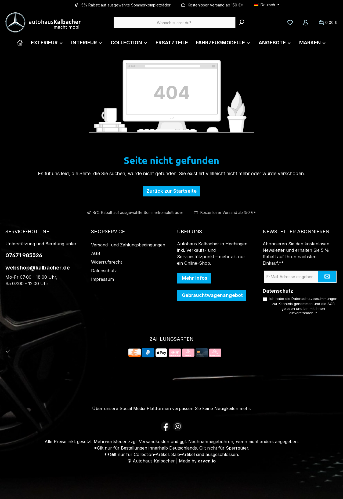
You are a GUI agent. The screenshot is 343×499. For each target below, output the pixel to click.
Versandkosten (154, 441)
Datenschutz (104, 270)
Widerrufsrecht (106, 262)
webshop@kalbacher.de (37, 267)
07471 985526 (23, 255)
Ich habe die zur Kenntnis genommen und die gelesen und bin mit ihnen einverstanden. (303, 305)
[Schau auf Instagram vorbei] (178, 426)
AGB (95, 253)
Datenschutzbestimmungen (314, 298)
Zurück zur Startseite (171, 191)
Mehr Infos (193, 278)
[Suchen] (241, 22)
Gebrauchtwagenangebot (211, 295)
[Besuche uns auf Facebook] (166, 426)
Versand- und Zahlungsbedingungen (128, 244)
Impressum (102, 279)
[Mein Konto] (305, 22)
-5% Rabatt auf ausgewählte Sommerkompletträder (125, 5)
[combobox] (175, 22)
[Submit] (327, 277)
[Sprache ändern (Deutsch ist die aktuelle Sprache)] (266, 4)
